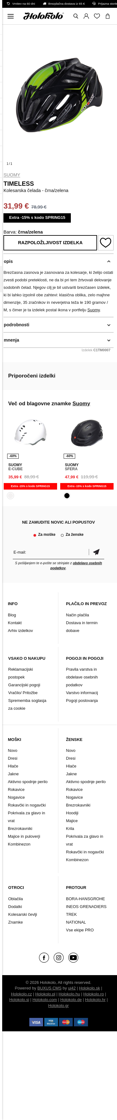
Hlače (13, 766)
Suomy (11, 174)
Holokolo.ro (93, 994)
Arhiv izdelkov (20, 630)
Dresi (12, 758)
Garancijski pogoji (24, 685)
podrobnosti (16, 324)
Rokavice (16, 789)
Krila (70, 828)
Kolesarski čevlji (22, 914)
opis (8, 261)
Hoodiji (72, 813)
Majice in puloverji (24, 836)
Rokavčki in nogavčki (27, 805)
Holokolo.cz (21, 994)
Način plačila (77, 615)
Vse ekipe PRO (80, 930)
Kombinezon (19, 844)
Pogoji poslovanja (82, 700)
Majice (72, 820)
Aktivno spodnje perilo (27, 781)
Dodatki (15, 906)
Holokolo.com (44, 999)
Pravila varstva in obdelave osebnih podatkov (82, 677)
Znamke (15, 922)
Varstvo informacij (82, 692)
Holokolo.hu (69, 994)
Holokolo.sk (89, 988)
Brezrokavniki (20, 828)
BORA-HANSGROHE (85, 898)
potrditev (96, 552)
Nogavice (16, 797)
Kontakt (15, 622)
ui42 (72, 988)
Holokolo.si (19, 999)
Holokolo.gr (58, 1005)
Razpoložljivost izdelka (50, 242)
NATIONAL (76, 922)
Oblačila (15, 898)
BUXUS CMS (49, 988)
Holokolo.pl (45, 994)
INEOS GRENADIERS (86, 906)
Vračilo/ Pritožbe (22, 692)
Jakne (13, 774)
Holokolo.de (71, 999)
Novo (12, 750)
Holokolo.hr (95, 999)
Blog (12, 615)
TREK (71, 914)
